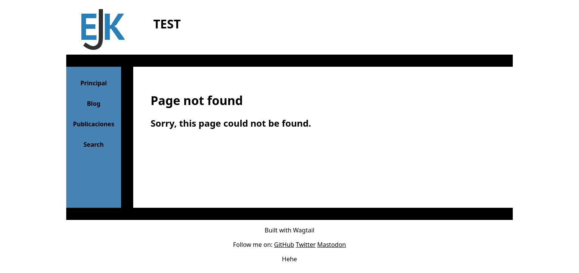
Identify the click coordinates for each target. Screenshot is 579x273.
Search (94, 144)
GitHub (284, 244)
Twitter (306, 244)
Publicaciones (93, 124)
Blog (94, 103)
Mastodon (331, 244)
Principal (94, 83)
